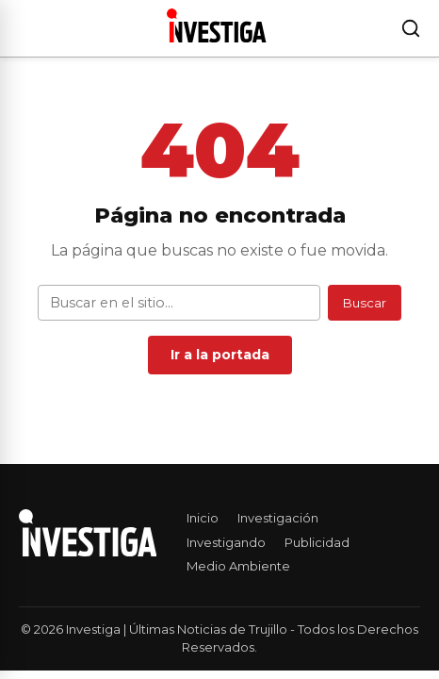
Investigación (277, 517)
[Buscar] (411, 28)
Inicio (203, 517)
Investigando (226, 542)
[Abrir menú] (22, 28)
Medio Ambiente (238, 565)
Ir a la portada (220, 354)
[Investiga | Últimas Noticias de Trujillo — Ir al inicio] (216, 25)
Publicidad (317, 542)
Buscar (364, 302)
